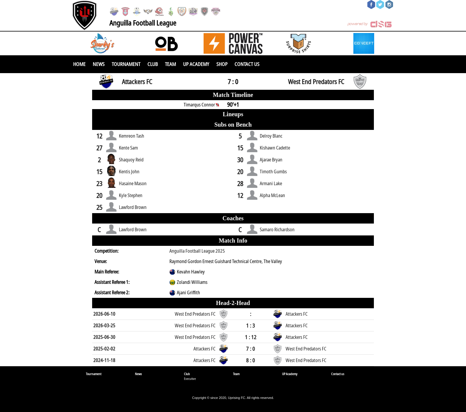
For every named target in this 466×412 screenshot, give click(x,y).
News (99, 64)
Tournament (126, 64)
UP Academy (196, 64)
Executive (190, 378)
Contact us (246, 64)
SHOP (221, 64)
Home (79, 64)
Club (152, 64)
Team (170, 64)
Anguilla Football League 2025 (197, 251)
